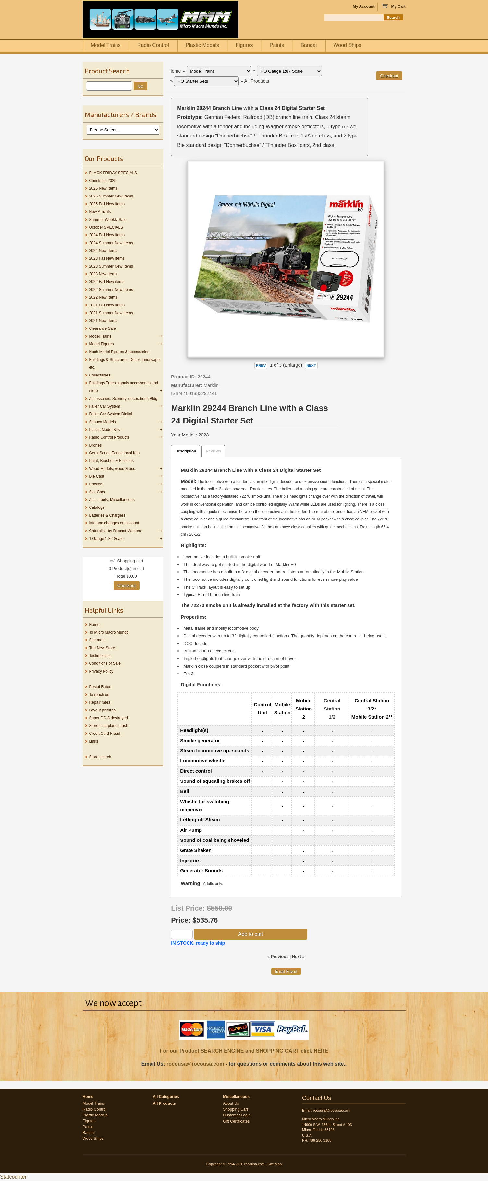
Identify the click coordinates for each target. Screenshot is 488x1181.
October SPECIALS (106, 227)
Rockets (96, 484)
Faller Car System (104, 406)
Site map (96, 640)
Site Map (275, 1164)
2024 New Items (103, 250)
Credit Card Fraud (104, 733)
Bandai (308, 45)
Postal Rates (100, 687)
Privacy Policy (101, 671)
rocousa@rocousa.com (195, 1064)
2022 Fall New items (107, 282)
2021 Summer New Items (111, 313)
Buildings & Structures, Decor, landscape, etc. (125, 363)
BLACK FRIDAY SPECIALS (113, 173)
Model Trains (106, 45)
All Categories (166, 1096)
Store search (100, 757)
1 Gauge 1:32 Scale (106, 538)
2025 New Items (103, 188)
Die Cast (96, 476)
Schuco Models (102, 422)
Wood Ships (347, 45)
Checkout (126, 585)
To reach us (99, 694)
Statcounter (13, 1177)
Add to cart (250, 934)
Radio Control (153, 45)
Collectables (99, 375)
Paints (277, 45)
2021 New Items (103, 320)
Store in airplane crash (108, 725)
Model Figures (101, 344)
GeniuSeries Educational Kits (114, 453)
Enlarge (293, 365)
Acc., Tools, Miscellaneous (112, 499)
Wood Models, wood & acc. (112, 468)
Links (93, 741)
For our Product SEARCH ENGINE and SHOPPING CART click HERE (244, 1051)
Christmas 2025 (102, 180)
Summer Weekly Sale (108, 219)
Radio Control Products (109, 437)
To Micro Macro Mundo (109, 632)
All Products (256, 81)
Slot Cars (97, 492)
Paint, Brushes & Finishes (111, 461)
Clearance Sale (102, 328)
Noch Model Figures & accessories (119, 352)
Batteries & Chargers (107, 515)
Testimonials (100, 655)
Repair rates (99, 702)
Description (185, 451)
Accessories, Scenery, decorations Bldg (123, 398)
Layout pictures (102, 710)
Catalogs (96, 507)
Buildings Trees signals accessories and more (123, 387)
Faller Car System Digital (110, 414)
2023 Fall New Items (107, 258)
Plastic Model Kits (104, 429)
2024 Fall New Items (107, 235)
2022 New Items (103, 297)
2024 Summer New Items (111, 243)
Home (94, 624)
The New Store (102, 648)
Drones (95, 445)
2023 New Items (103, 274)
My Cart (393, 6)
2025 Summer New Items (111, 196)
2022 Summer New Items (111, 289)
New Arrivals (100, 211)
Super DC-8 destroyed (108, 718)
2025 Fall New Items (107, 204)
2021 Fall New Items (107, 305)
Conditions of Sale (105, 663)
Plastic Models (202, 45)
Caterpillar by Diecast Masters (115, 531)
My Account (364, 6)
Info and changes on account (114, 523)
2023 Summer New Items (111, 266)
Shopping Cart (235, 1109)
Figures (244, 45)
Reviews (213, 451)
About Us (231, 1103)
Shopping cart (130, 560)
